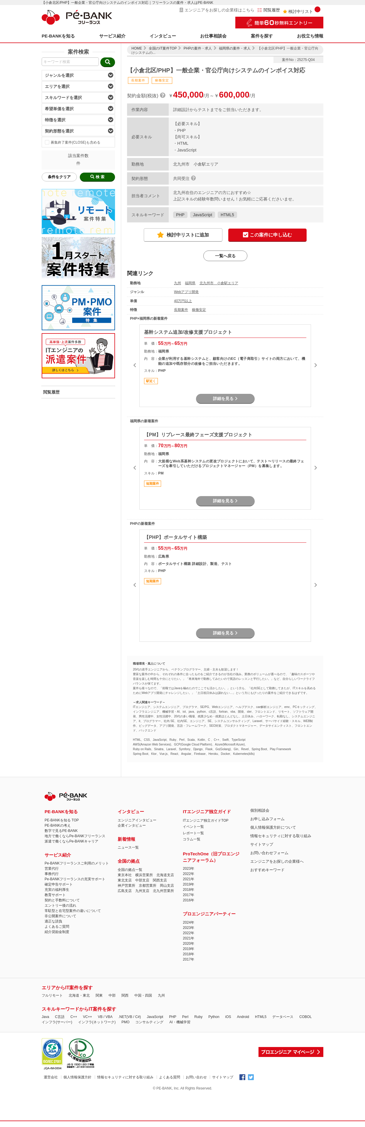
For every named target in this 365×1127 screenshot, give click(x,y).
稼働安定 (199, 310)
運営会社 (51, 1077)
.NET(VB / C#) (129, 1017)
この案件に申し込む (267, 235)
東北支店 (125, 880)
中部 (112, 995)
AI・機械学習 (179, 1022)
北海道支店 (165, 875)
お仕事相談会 (213, 35)
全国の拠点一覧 (130, 870)
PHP (180, 214)
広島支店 (125, 891)
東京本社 (125, 875)
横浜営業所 (144, 875)
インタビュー (163, 35)
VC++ (87, 1017)
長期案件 (181, 310)
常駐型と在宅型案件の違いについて (73, 911)
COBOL (305, 1017)
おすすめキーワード (267, 870)
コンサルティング (149, 1022)
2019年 (188, 884)
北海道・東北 (79, 995)
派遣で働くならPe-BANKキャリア (71, 841)
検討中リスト (301, 10)
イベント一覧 (193, 827)
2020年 (188, 944)
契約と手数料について (62, 900)
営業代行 (52, 868)
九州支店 (142, 891)
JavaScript (202, 214)
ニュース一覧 (128, 847)
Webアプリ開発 (186, 292)
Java (45, 1017)
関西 (125, 995)
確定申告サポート (59, 884)
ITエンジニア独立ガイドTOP (205, 820)
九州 (177, 283)
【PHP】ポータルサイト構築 (175, 537)
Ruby (198, 1017)
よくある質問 (169, 1077)
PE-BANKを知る (58, 35)
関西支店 (160, 880)
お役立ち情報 (310, 35)
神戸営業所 (126, 885)
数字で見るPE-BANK (61, 831)
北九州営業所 (163, 891)
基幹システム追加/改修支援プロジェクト (188, 332)
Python (213, 1017)
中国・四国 (143, 995)
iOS (228, 1017)
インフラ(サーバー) (57, 1022)
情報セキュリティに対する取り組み (280, 836)
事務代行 (52, 874)
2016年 (188, 900)
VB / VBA (105, 1017)
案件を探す (262, 35)
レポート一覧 (193, 833)
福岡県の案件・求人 (235, 48)
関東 (99, 995)
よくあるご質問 (57, 927)
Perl (185, 1017)
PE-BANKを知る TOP (62, 820)
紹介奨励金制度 (57, 932)
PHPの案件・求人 (198, 48)
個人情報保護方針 (77, 1077)
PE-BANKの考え (58, 825)
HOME (136, 48)
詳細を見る (225, 398)
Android (243, 1017)
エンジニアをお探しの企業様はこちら (217, 10)
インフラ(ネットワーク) (97, 1022)
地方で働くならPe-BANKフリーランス (75, 836)
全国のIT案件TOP (163, 48)
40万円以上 (183, 301)
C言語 (60, 1017)
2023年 (188, 868)
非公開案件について (60, 916)
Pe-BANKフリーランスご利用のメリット (77, 863)
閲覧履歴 (268, 10)
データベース (282, 1017)
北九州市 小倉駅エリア (219, 283)
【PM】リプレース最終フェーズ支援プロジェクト (198, 434)
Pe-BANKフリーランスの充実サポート (75, 879)
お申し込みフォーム (267, 819)
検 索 (97, 177)
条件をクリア (59, 177)
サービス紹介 (112, 35)
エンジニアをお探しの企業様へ (277, 861)
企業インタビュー (132, 825)
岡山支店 (167, 885)
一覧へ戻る (225, 255)
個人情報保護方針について (273, 827)
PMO (125, 1022)
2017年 (188, 895)
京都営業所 (147, 885)
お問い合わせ (196, 1077)
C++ (73, 1017)
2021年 (188, 879)
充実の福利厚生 (57, 890)
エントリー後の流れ (60, 905)
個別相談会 (259, 810)
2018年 (188, 890)
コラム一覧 (191, 839)
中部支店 (142, 880)
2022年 (188, 874)
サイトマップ (261, 844)
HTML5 (227, 214)
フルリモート (52, 995)
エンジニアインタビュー (137, 820)
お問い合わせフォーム (269, 853)
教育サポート (55, 895)
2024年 (188, 922)
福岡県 (190, 283)
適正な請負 (53, 921)
